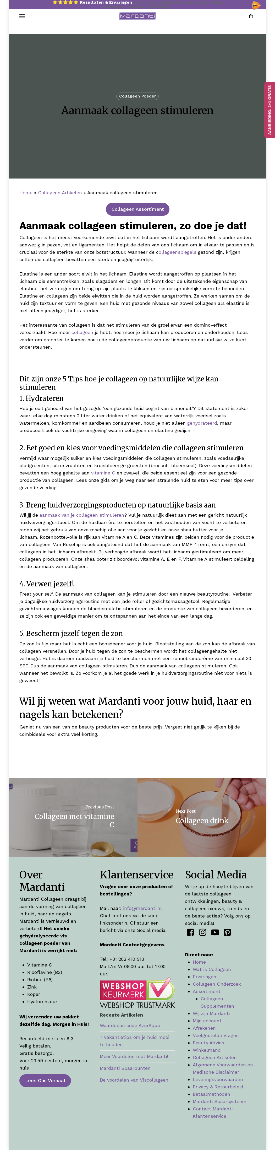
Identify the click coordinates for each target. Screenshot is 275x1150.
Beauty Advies (208, 1042)
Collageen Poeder (137, 96)
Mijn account (207, 1020)
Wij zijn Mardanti (211, 1013)
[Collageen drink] (202, 817)
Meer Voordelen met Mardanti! (134, 1056)
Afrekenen (204, 1028)
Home (25, 192)
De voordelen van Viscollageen (134, 1080)
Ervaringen (204, 976)
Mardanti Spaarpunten (125, 1068)
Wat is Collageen (212, 969)
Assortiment (207, 991)
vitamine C (103, 473)
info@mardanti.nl (142, 908)
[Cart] (249, 21)
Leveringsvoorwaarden (218, 1079)
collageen (82, 332)
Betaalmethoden (211, 1094)
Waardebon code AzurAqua (130, 1025)
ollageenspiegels (177, 252)
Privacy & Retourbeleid (218, 1086)
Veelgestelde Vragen (216, 1035)
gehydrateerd (202, 423)
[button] (22, 21)
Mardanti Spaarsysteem (219, 1101)
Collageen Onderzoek (217, 984)
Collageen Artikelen (60, 192)
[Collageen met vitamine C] (73, 817)
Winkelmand (207, 1050)
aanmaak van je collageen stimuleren (82, 515)
